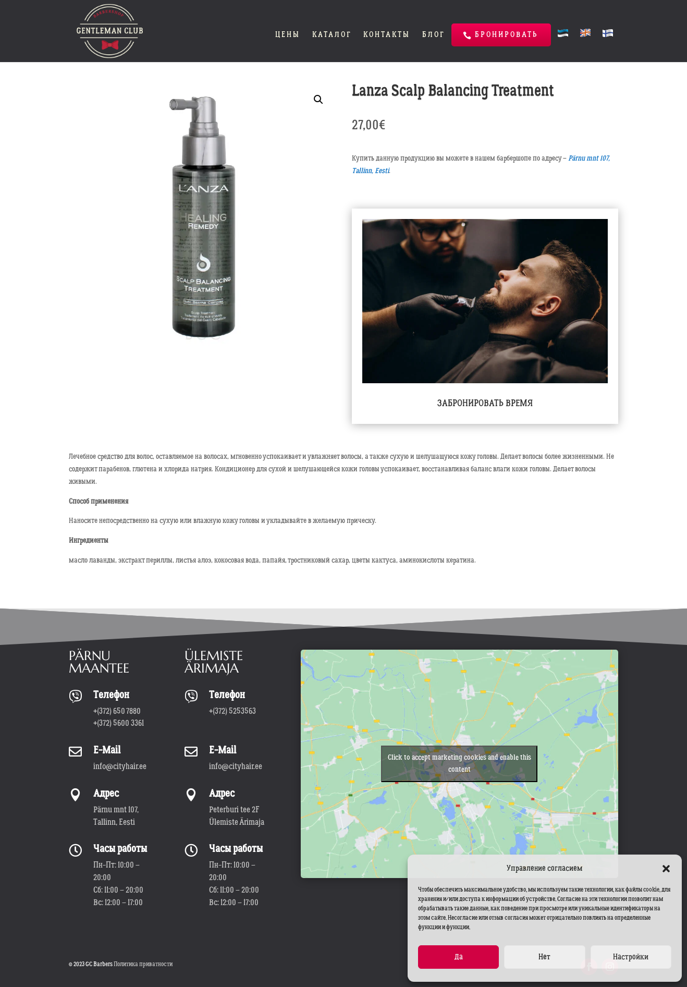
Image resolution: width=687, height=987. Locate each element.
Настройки (630, 957)
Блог (433, 35)
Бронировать (506, 35)
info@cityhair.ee (119, 766)
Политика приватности (143, 964)
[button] (666, 868)
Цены (287, 35)
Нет (544, 957)
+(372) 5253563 (232, 711)
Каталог (331, 35)
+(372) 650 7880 (117, 711)
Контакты (386, 35)
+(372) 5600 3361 (118, 723)
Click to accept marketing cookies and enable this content (459, 763)
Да (459, 957)
